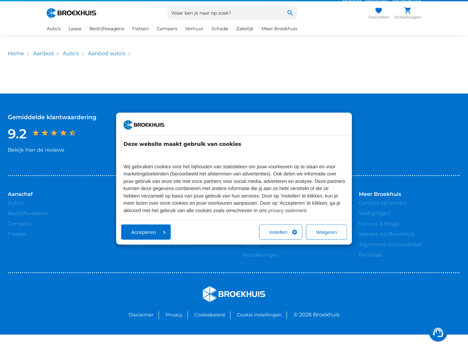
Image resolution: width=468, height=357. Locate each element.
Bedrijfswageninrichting (273, 246)
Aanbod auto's (106, 61)
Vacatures (351, 4)
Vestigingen (376, 4)
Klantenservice (406, 4)
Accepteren (148, 232)
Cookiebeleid (209, 337)
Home (16, 61)
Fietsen (140, 36)
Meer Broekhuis (279, 36)
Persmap (370, 267)
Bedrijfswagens (106, 36)
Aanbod (43, 61)
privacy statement (287, 210)
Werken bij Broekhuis (387, 246)
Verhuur (194, 36)
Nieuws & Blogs (379, 236)
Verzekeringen (261, 267)
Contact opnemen (382, 215)
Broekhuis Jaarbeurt (151, 246)
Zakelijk (245, 36)
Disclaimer (140, 337)
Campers (167, 36)
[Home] (71, 21)
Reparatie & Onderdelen (156, 257)
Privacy (173, 337)
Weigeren (326, 232)
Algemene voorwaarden (390, 257)
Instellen (283, 232)
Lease (75, 36)
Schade (219, 36)
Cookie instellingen (259, 337)
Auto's (54, 36)
